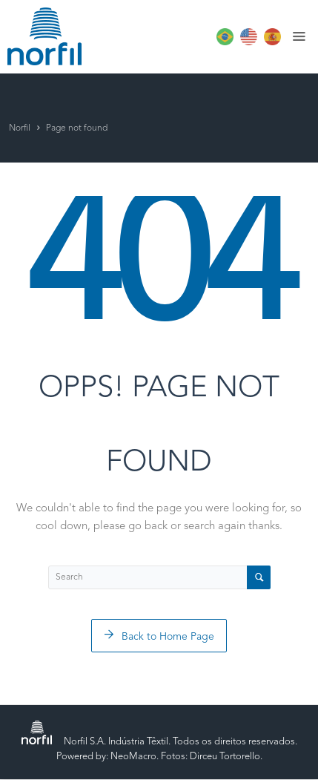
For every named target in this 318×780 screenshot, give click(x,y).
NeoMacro (133, 756)
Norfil (19, 128)
